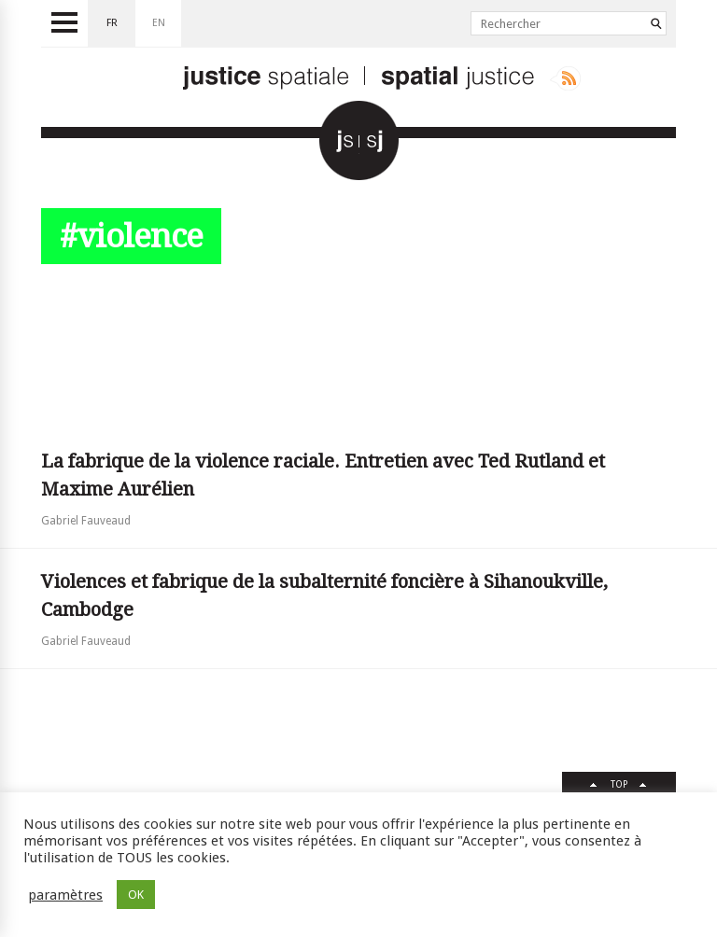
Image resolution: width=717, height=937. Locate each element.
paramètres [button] (65, 895)
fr (112, 23)
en (158, 23)
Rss (565, 78)
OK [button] (136, 895)
